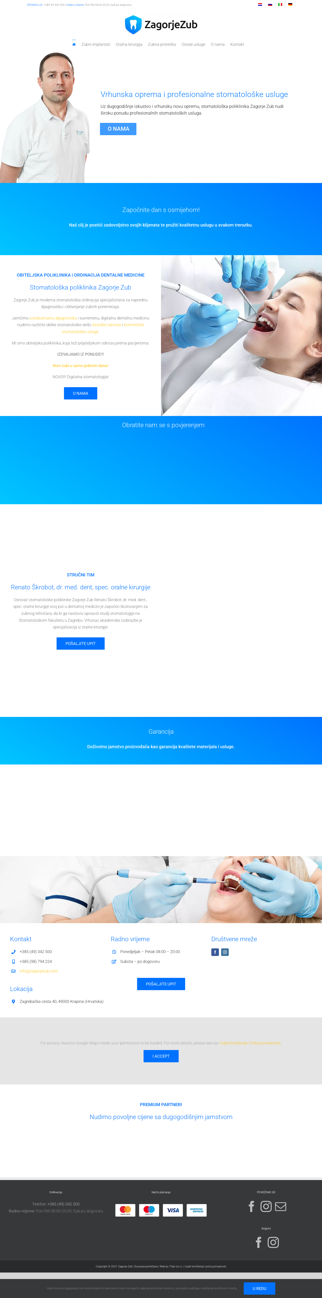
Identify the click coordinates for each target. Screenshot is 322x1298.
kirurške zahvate (106, 324)
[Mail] (280, 1206)
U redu (259, 1288)
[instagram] (225, 952)
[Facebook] (251, 1206)
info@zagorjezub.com (39, 971)
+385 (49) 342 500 (63, 1204)
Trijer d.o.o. (176, 1266)
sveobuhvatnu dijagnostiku (53, 318)
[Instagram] (266, 1206)
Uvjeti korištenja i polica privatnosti (205, 1266)
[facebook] (215, 952)
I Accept (161, 1056)
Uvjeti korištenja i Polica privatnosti (250, 1043)
